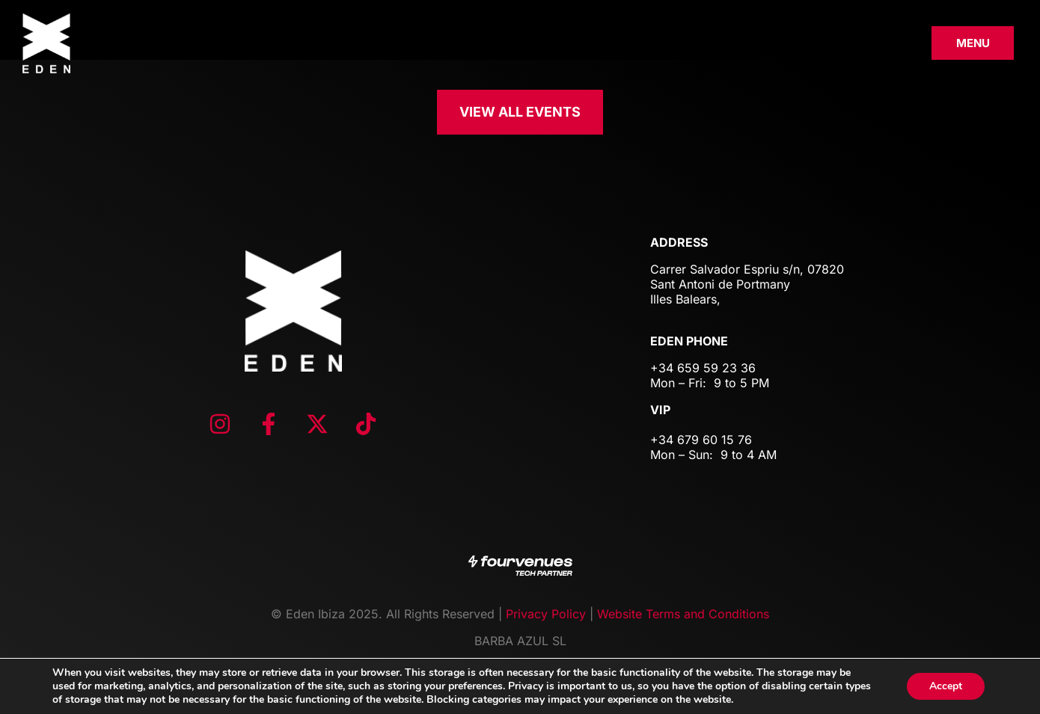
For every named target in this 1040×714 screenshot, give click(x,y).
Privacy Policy (546, 613)
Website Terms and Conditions (683, 613)
